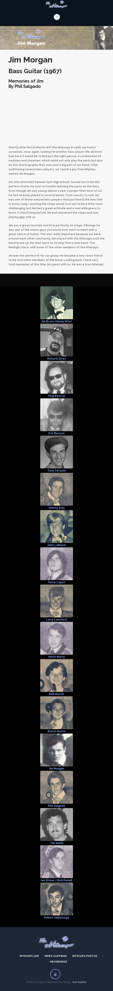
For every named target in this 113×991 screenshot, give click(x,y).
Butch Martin (57, 731)
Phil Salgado (56, 805)
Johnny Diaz (57, 507)
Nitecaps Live (29, 955)
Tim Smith (56, 843)
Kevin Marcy (56, 656)
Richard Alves (56, 358)
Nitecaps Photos (84, 955)
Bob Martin (56, 694)
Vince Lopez (56, 582)
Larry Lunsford (56, 619)
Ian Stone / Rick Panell (56, 880)
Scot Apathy (79, 982)
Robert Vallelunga (56, 917)
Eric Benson (56, 433)
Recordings (58, 961)
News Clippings (56, 955)
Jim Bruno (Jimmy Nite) (56, 321)
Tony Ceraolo (56, 470)
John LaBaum (56, 545)
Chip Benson (56, 395)
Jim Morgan (56, 768)
